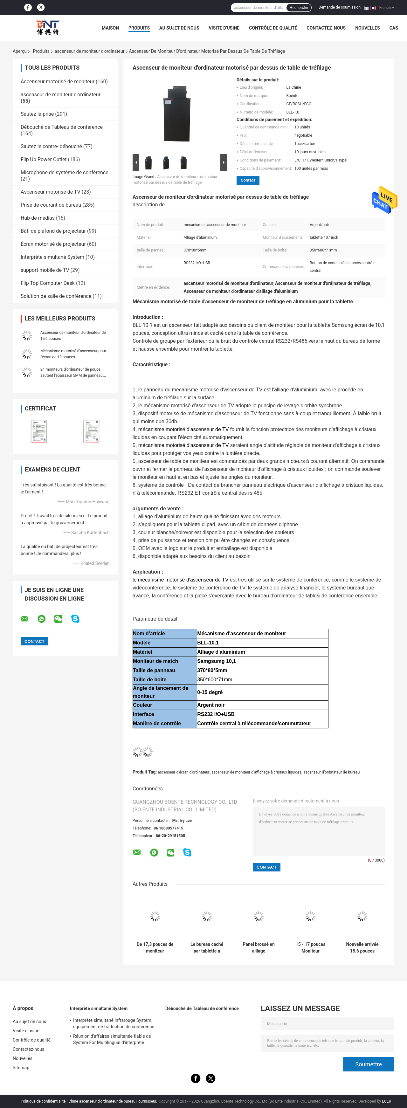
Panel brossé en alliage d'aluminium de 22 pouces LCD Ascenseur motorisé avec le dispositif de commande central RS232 (258, 948)
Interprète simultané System (52, 257)
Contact (248, 180)
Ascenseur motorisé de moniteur (57, 82)
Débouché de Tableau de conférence (62, 127)
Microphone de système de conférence (64, 172)
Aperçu (20, 51)
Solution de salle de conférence (56, 296)
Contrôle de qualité (273, 28)
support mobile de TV (45, 270)
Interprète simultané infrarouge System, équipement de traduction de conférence (113, 1023)
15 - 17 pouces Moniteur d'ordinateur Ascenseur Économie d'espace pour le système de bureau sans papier (310, 948)
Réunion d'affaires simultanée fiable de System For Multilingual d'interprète (112, 1039)
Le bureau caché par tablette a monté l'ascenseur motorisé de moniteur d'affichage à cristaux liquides (207, 948)
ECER (386, 1101)
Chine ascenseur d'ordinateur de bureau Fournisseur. (113, 1101)
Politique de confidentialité (43, 1101)
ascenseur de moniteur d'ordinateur (90, 51)
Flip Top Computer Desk (48, 283)
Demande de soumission (340, 7)
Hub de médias (38, 218)
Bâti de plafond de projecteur (53, 231)
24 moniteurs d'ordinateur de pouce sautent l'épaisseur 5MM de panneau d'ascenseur (71, 375)
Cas (394, 28)
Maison (110, 28)
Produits (139, 28)
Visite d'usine (224, 28)
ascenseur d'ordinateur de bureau (331, 772)
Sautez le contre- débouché (51, 146)
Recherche (299, 7)
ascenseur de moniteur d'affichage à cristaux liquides (256, 772)
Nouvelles (367, 28)
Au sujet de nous (179, 28)
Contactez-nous (326, 28)
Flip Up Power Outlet (44, 159)
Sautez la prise (37, 114)
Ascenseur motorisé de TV (50, 192)
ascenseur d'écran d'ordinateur (183, 772)
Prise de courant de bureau (51, 205)
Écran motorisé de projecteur (53, 244)
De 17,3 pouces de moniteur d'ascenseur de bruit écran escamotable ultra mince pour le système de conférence (155, 948)
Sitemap (21, 1067)
